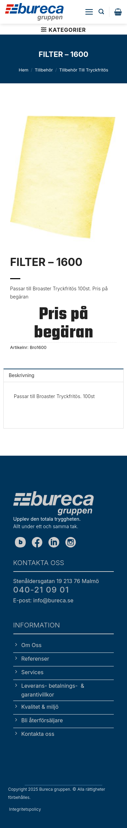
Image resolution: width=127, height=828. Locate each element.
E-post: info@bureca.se (43, 600)
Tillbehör (44, 70)
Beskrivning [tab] (21, 375)
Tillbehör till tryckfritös (83, 70)
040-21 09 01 (41, 590)
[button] (89, 12)
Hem (23, 70)
